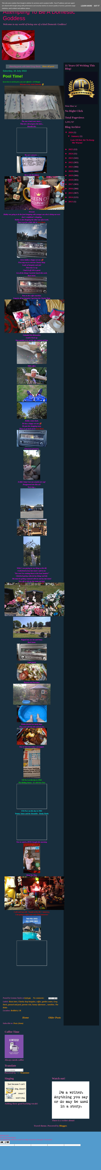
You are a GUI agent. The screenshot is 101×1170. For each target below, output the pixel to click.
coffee (38, 1002)
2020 (71, 171)
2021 (71, 167)
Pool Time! (13, 76)
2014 (71, 197)
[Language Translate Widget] (14, 1070)
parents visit (26, 1005)
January (75, 136)
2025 (71, 149)
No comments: (39, 998)
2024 (71, 153)
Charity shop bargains (26, 1002)
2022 (71, 162)
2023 (71, 158)
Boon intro (13, 1002)
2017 (71, 184)
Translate (22, 1073)
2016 (71, 188)
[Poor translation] (7, 1142)
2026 (71, 132)
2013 (71, 201)
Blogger (63, 1126)
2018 (71, 180)
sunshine (50, 1005)
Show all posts (48, 66)
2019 (71, 175)
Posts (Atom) (18, 1023)
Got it (97, 6)
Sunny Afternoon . (39, 1005)
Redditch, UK (16, 1011)
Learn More (86, 6)
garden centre (47, 1002)
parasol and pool (14, 1005)
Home (25, 1017)
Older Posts (54, 1017)
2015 (71, 193)
